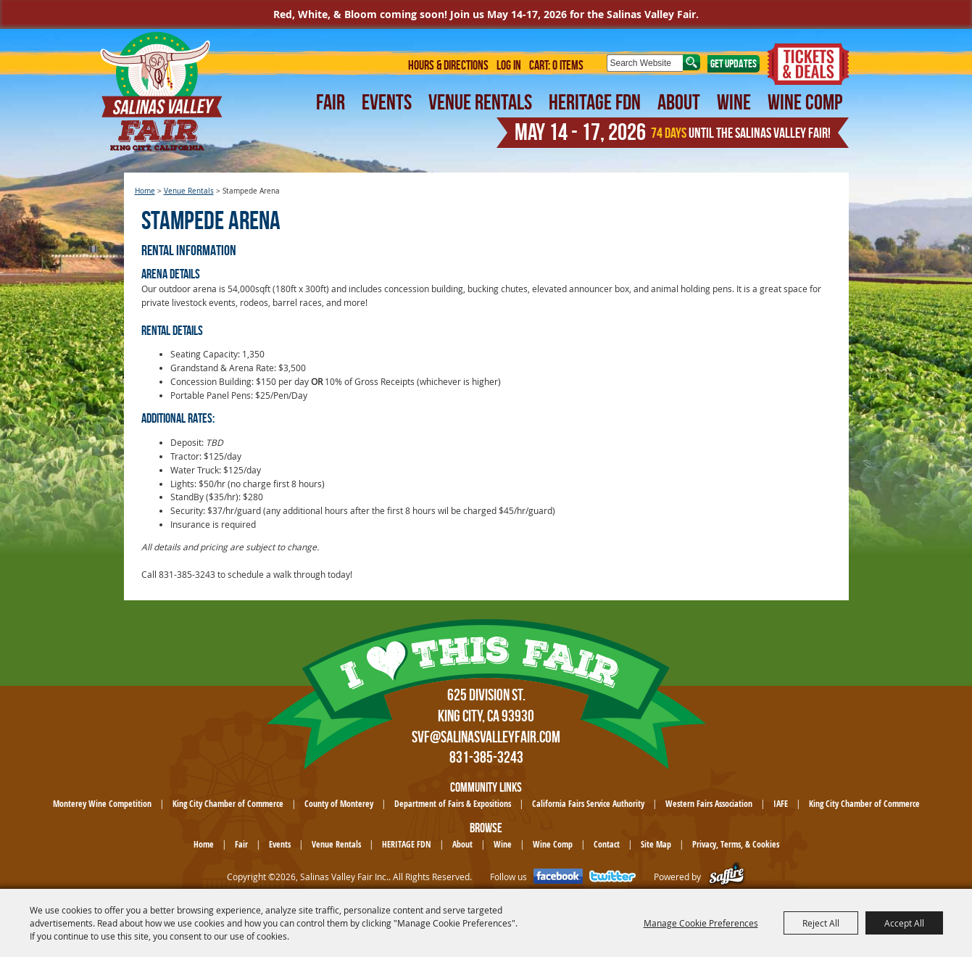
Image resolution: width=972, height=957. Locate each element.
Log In (509, 65)
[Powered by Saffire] (726, 877)
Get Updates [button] (733, 63)
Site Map (656, 844)
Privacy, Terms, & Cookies (735, 844)
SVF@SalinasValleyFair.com (486, 736)
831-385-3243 (486, 757)
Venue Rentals (480, 102)
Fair (330, 102)
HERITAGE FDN (595, 102)
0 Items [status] (567, 65)
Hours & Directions (448, 65)
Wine (734, 102)
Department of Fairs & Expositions (452, 804)
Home (145, 191)
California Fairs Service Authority (588, 804)
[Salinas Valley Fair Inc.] (161, 91)
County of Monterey (338, 804)
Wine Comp (805, 102)
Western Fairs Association (708, 804)
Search (691, 62)
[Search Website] (645, 63)
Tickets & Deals (808, 64)
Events (387, 102)
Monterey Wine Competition (102, 804)
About (678, 102)
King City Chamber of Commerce (228, 804)
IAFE (780, 804)
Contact (607, 844)
